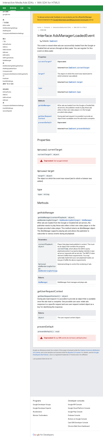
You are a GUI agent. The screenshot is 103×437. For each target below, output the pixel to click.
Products (47, 27)
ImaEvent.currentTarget (79, 68)
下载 (29, 8)
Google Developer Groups (42, 404)
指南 (4, 8)
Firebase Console (74, 415)
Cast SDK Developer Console (78, 422)
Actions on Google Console (77, 419)
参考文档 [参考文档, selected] (13, 8)
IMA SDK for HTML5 (48, 2)
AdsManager (87, 220)
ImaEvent (53, 41)
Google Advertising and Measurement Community (71, 20)
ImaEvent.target (76, 82)
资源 (21, 8)
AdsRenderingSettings (69, 220)
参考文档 (43, 30)
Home (39, 27)
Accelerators (37, 412)
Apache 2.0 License (74, 352)
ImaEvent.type (75, 92)
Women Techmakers (40, 415)
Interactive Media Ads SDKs (18, 2)
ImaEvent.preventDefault (79, 128)
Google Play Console (75, 412)
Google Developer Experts (42, 408)
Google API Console (75, 404)
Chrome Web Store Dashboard (79, 426)
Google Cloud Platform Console (79, 408)
